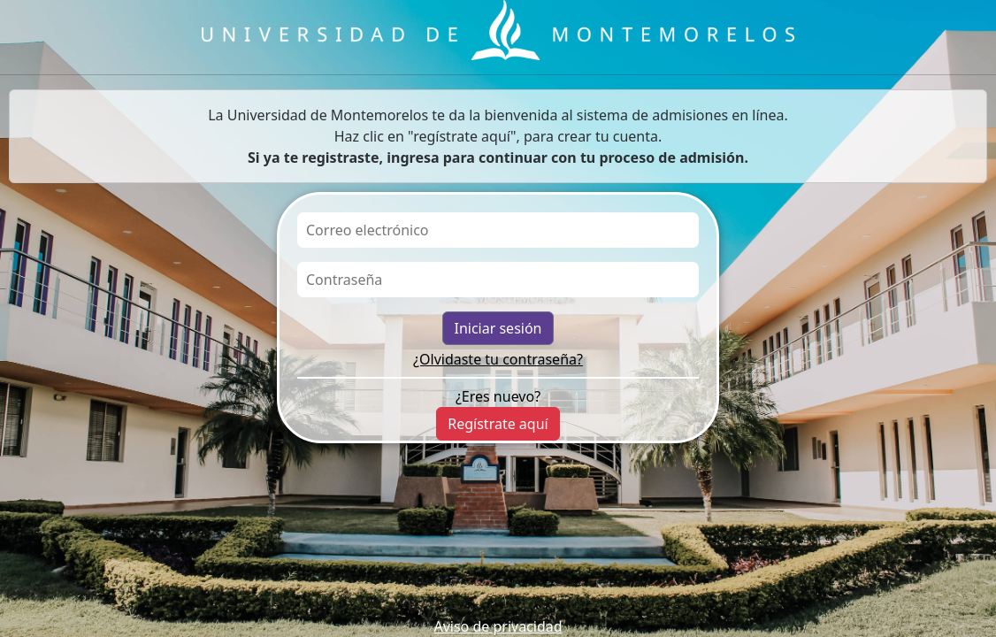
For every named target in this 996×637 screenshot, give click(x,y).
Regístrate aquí (498, 424)
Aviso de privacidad (497, 626)
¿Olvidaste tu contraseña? (498, 359)
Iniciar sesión (497, 328)
